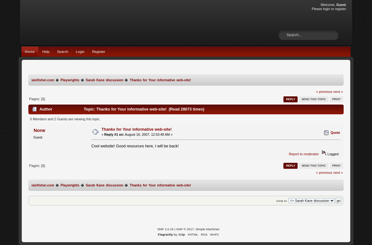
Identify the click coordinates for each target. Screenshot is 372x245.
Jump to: (282, 200)
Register (98, 52)
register (340, 9)
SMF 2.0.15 (165, 229)
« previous (324, 92)
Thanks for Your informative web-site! (137, 129)
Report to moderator (304, 154)
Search (62, 52)
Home (30, 52)
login (326, 9)
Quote (335, 132)
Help (45, 52)
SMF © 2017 (185, 229)
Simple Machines (207, 229)
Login (80, 52)
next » (338, 92)
